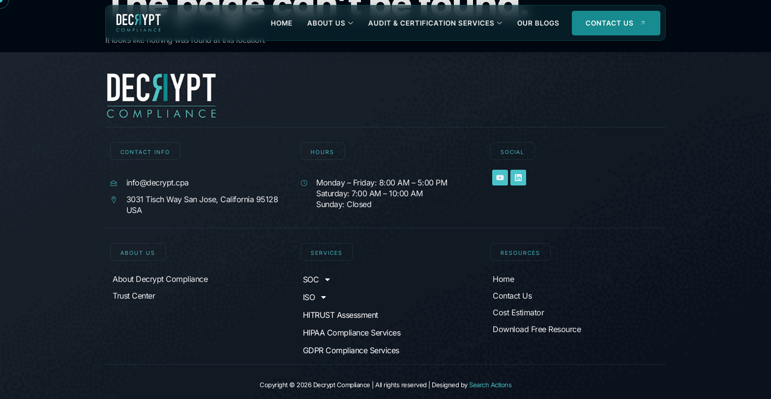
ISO (315, 297)
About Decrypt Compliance (160, 279)
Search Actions (490, 385)
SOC (317, 279)
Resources (520, 252)
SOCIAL (513, 152)
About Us (330, 23)
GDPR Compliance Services (351, 350)
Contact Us (512, 296)
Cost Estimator (518, 312)
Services (327, 252)
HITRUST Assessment (340, 315)
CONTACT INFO (145, 152)
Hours (322, 152)
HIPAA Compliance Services (352, 333)
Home (282, 23)
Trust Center (134, 296)
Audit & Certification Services (435, 23)
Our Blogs (538, 23)
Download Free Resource (537, 329)
